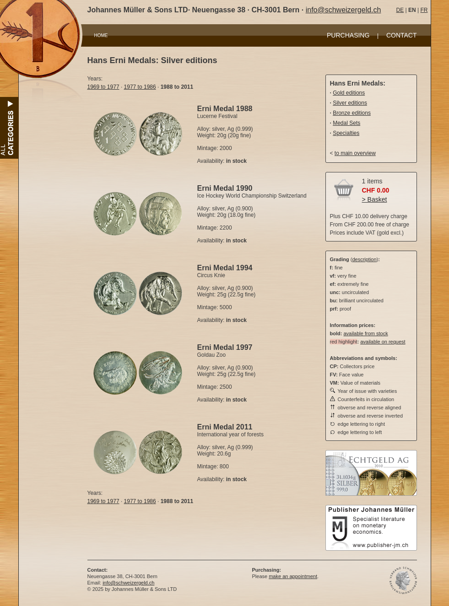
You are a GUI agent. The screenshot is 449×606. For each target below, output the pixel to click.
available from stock (365, 333)
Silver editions (350, 103)
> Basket (374, 199)
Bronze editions (352, 113)
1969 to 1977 (103, 87)
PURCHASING (348, 35)
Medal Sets (346, 123)
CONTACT (401, 35)
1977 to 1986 (140, 87)
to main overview (355, 153)
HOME (101, 35)
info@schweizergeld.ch (343, 10)
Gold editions (349, 93)
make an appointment (293, 576)
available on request (382, 341)
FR (423, 10)
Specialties (346, 133)
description (364, 259)
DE (400, 10)
